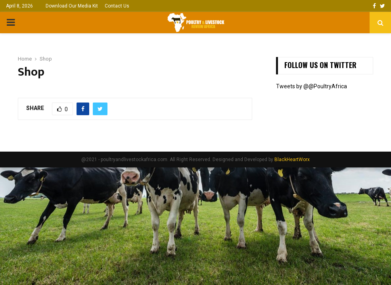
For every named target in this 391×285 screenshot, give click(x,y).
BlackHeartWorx (292, 159)
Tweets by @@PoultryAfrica (311, 86)
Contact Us (117, 6)
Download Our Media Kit (72, 6)
